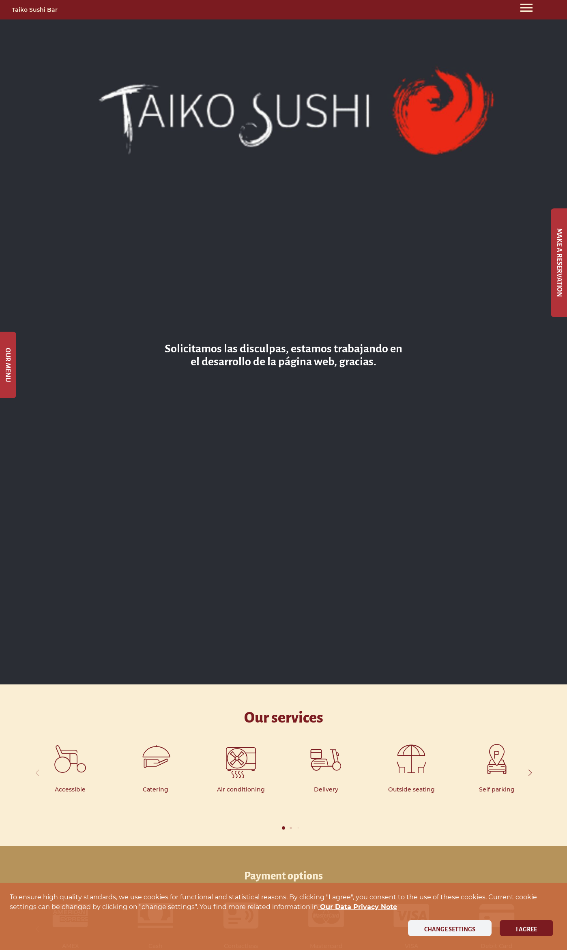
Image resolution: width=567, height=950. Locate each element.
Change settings (449, 929)
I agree (526, 929)
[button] (529, 773)
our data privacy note (357, 907)
